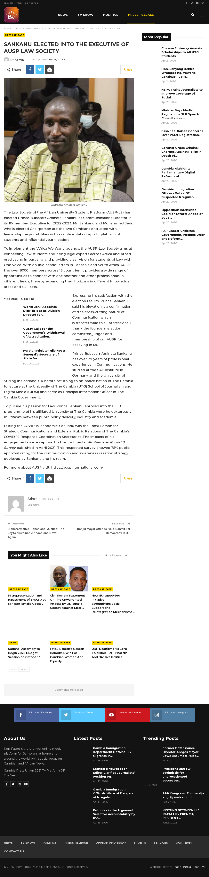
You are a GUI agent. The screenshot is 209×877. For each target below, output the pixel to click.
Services (8, 3)
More (168, 15)
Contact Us (31, 3)
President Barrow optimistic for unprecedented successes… (176, 774)
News (63, 15)
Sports (140, 842)
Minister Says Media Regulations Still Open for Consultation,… (181, 114)
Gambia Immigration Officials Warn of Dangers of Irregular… (113, 793)
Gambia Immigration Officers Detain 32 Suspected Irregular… (178, 193)
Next (24, 669)
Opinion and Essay (110, 842)
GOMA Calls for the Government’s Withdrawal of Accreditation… (44, 332)
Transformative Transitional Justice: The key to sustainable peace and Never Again (36, 533)
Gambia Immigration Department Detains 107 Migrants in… (112, 752)
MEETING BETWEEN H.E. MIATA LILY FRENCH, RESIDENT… (181, 814)
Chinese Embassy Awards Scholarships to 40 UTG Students (181, 52)
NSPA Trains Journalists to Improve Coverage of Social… (182, 93)
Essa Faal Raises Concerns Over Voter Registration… (182, 133)
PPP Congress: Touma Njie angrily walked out (183, 795)
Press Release (141, 15)
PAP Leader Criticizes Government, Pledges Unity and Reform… (183, 234)
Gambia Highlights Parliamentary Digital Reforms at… (178, 172)
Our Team (184, 842)
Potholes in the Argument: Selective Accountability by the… (114, 814)
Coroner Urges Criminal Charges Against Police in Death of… (181, 151)
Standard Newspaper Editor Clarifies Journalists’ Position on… (114, 772)
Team (19, 3)
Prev (13, 669)
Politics (110, 15)
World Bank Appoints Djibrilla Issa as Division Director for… (41, 310)
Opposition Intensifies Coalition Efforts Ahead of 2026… (182, 214)
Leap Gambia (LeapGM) (189, 867)
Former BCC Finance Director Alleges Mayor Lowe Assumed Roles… (181, 752)
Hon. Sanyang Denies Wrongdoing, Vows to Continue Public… (178, 73)
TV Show (85, 15)
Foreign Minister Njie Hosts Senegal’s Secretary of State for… (44, 354)
